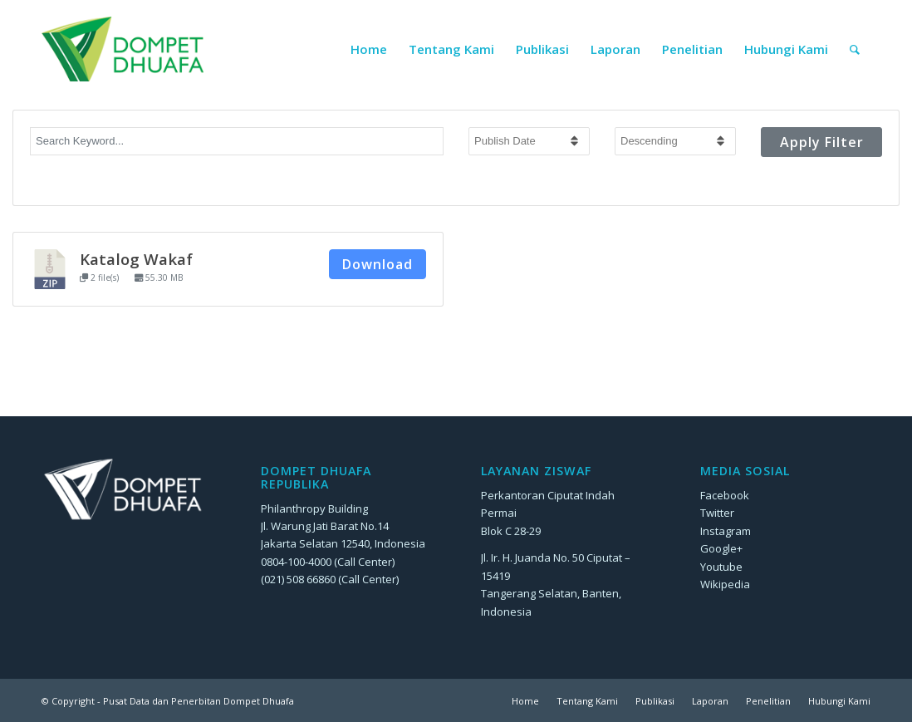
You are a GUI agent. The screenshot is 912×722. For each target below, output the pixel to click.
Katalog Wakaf (136, 258)
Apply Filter (822, 142)
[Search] (854, 49)
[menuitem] (369, 49)
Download (377, 264)
